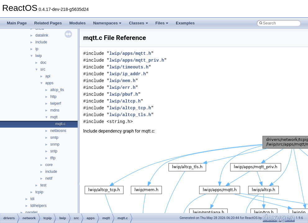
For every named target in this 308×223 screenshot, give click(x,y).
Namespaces (107, 23)
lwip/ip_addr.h (127, 74)
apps (49, 83)
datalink (41, 35)
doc (43, 62)
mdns (54, 110)
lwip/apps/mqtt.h (130, 53)
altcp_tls (57, 90)
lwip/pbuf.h (123, 94)
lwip (38, 56)
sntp (53, 151)
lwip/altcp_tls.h (130, 115)
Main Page (17, 23)
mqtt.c (60, 124)
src (42, 69)
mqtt (53, 117)
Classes (138, 23)
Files (162, 23)
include (41, 42)
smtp (54, 137)
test (43, 185)
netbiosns (58, 131)
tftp (53, 158)
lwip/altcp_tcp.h (130, 108)
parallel (31, 212)
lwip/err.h (122, 87)
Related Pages (48, 23)
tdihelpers (38, 205)
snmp (54, 144)
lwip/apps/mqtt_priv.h (136, 60)
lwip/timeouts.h (128, 67)
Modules (77, 23)
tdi (32, 199)
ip (36, 49)
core (48, 165)
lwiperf (55, 103)
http (53, 96)
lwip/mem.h (122, 81)
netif (48, 178)
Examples (185, 23)
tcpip (39, 192)
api (47, 76)
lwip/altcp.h (125, 101)
